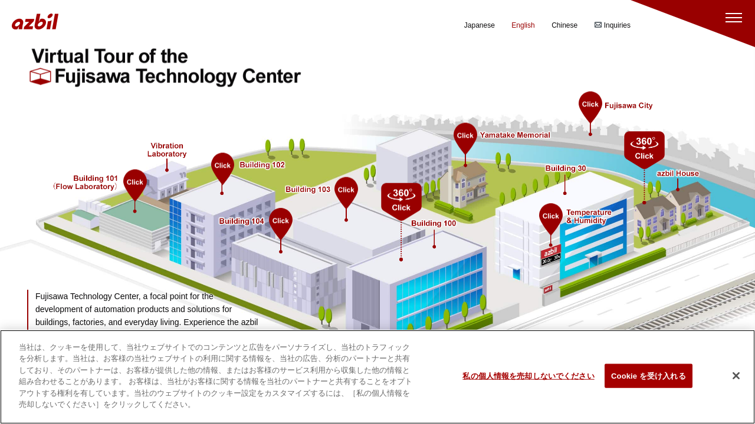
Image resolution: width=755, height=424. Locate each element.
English (522, 25)
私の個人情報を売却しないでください (528, 382)
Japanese (479, 25)
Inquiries (613, 25)
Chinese (564, 25)
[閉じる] (736, 383)
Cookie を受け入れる (648, 382)
